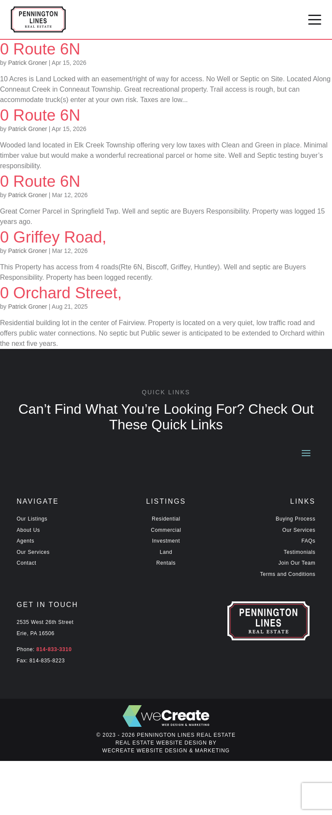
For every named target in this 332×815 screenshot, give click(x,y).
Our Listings (33, 519)
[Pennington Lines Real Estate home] (38, 19)
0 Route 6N (46, 49)
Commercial (166, 530)
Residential (166, 519)
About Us (28, 530)
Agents (25, 541)
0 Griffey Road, (61, 237)
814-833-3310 (54, 649)
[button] (314, 19)
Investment (166, 541)
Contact (26, 563)
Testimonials (298, 552)
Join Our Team (297, 563)
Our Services (33, 552)
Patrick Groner (30, 63)
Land (166, 552)
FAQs (308, 541)
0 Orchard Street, (71, 292)
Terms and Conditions (286, 574)
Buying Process (295, 519)
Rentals (166, 563)
